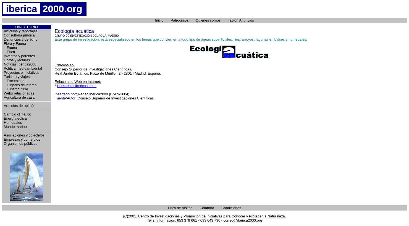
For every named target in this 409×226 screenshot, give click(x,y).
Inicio (159, 20)
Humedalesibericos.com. (76, 86)
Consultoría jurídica (19, 35)
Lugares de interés (20, 85)
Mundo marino (15, 127)
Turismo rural (16, 89)
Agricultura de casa (19, 97)
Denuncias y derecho (21, 39)
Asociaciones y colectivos (24, 135)
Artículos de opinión (19, 106)
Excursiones (15, 81)
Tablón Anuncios (241, 20)
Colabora (207, 208)
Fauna (10, 48)
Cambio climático (17, 114)
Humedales (13, 122)
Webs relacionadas (19, 93)
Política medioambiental (23, 68)
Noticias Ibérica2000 (20, 64)
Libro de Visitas (180, 208)
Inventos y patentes (19, 56)
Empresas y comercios (22, 139)
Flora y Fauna (15, 43)
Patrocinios (179, 20)
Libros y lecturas (17, 60)
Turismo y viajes (17, 77)
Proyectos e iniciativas (22, 72)
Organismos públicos (20, 143)
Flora (9, 52)
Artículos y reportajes (21, 31)
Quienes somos (208, 20)
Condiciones (231, 208)
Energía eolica (15, 118)
